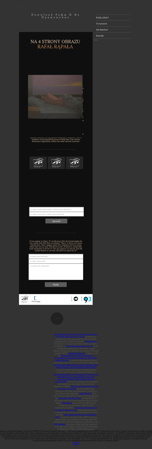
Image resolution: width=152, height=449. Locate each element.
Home (76, 444)
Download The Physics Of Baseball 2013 (75, 415)
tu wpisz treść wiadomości (55, 271)
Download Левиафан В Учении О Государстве (76, 408)
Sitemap (76, 442)
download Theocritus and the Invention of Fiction (77, 387)
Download (67, 402)
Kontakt (100, 35)
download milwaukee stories (79, 346)
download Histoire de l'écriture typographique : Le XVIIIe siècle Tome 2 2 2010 (76, 335)
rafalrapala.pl (90, 341)
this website (60, 424)
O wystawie (101, 23)
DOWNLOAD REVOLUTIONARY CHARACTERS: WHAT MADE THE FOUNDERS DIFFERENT (76, 366)
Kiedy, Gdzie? (102, 17)
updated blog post (76, 353)
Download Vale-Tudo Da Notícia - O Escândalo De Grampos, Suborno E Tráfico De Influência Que (76, 358)
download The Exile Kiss (69, 398)
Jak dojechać (102, 29)
